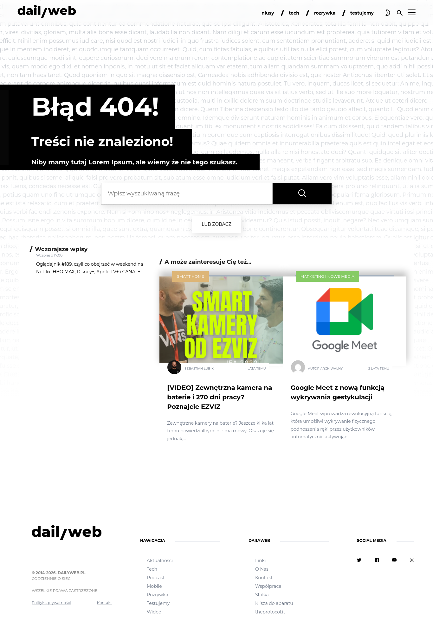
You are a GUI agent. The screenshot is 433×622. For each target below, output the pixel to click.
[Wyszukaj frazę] (302, 194)
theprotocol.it (270, 612)
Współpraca (268, 586)
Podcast (156, 578)
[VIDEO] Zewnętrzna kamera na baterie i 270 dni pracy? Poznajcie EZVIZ (219, 397)
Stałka (262, 595)
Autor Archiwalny (325, 368)
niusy (268, 13)
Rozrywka (157, 595)
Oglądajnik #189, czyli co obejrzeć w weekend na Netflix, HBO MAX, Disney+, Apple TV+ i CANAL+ (89, 268)
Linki (260, 560)
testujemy (362, 13)
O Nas (261, 569)
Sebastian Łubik (199, 368)
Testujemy (158, 603)
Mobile (154, 586)
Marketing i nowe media (327, 276)
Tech (152, 569)
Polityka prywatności (51, 602)
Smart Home (190, 276)
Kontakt (104, 602)
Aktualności (160, 560)
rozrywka (325, 13)
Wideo (154, 612)
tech (294, 13)
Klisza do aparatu (274, 603)
